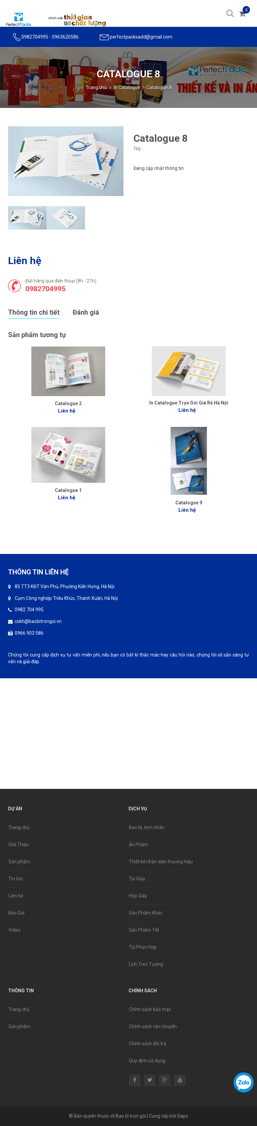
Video (14, 930)
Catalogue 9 (188, 502)
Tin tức (15, 878)
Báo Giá (16, 913)
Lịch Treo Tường (146, 964)
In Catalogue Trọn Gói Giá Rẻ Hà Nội (188, 402)
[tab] (40, 311)
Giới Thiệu (18, 844)
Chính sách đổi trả (147, 1043)
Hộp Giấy (138, 895)
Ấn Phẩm (138, 844)
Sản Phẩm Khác (145, 913)
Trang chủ (96, 87)
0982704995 (34, 37)
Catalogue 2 (68, 403)
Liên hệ (15, 895)
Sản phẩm (19, 861)
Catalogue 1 (68, 490)
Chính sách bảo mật (150, 1009)
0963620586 (65, 37)
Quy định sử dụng (147, 1060)
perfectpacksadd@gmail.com (141, 37)
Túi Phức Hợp (143, 947)
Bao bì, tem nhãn (146, 827)
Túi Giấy (137, 878)
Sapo (182, 1116)
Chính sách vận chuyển (153, 1026)
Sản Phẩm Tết (144, 930)
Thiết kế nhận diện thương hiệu (161, 861)
